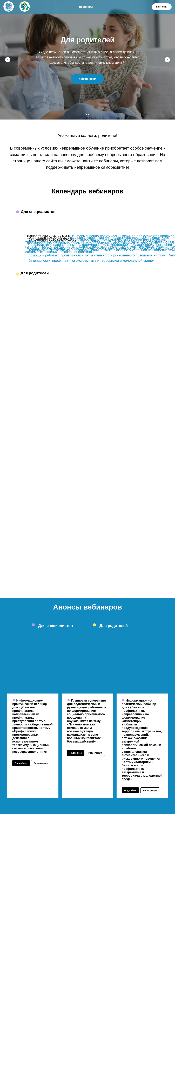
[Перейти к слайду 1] (86, 114)
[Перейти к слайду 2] (89, 114)
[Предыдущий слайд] (7, 59)
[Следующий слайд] (167, 59)
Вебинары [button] (86, 6)
